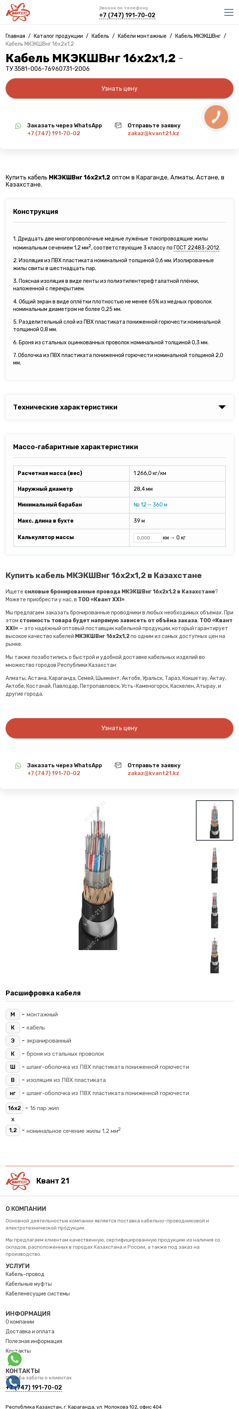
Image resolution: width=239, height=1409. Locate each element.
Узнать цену (119, 88)
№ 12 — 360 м (150, 505)
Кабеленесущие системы (38, 1294)
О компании (20, 1322)
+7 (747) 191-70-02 (127, 15)
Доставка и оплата (30, 1331)
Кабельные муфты (29, 1284)
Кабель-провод (25, 1274)
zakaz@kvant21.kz (153, 133)
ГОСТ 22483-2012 (196, 248)
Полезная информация (34, 1341)
